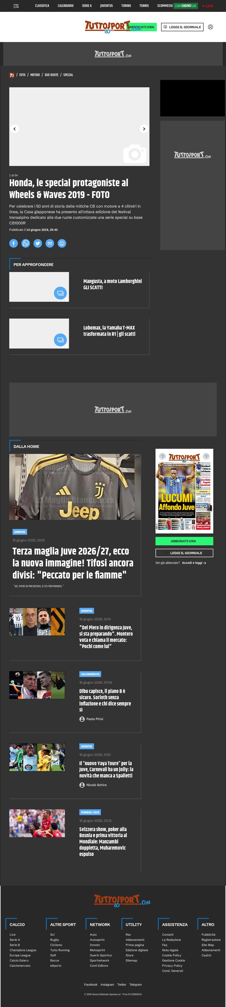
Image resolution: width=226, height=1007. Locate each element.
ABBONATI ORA (141, 27)
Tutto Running (60, 950)
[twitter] (37, 243)
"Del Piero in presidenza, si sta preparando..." (39, 586)
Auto (93, 935)
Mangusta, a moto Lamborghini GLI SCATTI (112, 284)
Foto (22, 75)
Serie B (15, 945)
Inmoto (95, 945)
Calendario (66, 6)
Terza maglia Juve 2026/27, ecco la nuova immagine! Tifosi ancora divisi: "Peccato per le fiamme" (73, 564)
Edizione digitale (137, 950)
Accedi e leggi (194, 563)
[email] (50, 243)
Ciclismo (56, 945)
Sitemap (131, 960)
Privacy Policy (172, 966)
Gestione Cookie (173, 960)
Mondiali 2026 (90, 812)
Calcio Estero (19, 960)
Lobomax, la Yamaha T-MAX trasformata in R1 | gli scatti (109, 331)
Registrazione (211, 940)
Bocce (54, 960)
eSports (55, 966)
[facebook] (13, 243)
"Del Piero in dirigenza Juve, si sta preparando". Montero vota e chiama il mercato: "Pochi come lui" (106, 637)
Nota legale (170, 950)
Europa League (20, 955)
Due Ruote (51, 75)
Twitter (121, 984)
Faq (164, 945)
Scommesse (165, 6)
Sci (52, 935)
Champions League (23, 950)
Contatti (167, 935)
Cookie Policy (171, 955)
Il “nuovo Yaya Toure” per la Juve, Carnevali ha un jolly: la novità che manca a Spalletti (106, 770)
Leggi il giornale (185, 27)
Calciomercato (90, 674)
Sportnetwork (99, 960)
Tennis (144, 6)
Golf (53, 955)
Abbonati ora (183, 541)
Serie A (87, 6)
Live (209, 6)
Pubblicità (208, 935)
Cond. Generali (172, 971)
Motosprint (97, 950)
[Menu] (16, 6)
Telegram (135, 984)
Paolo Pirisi (94, 719)
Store (129, 955)
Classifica (42, 6)
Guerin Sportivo (101, 955)
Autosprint (97, 940)
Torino (126, 6)
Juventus (106, 6)
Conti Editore (99, 966)
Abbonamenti (135, 940)
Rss (128, 935)
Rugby (54, 940)
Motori (35, 75)
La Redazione (171, 940)
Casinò (186, 6)
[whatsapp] (25, 243)
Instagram (107, 984)
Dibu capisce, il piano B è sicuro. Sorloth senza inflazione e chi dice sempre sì (105, 700)
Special (68, 75)
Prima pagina (135, 945)
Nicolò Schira (96, 785)
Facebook (90, 984)
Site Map (208, 945)
